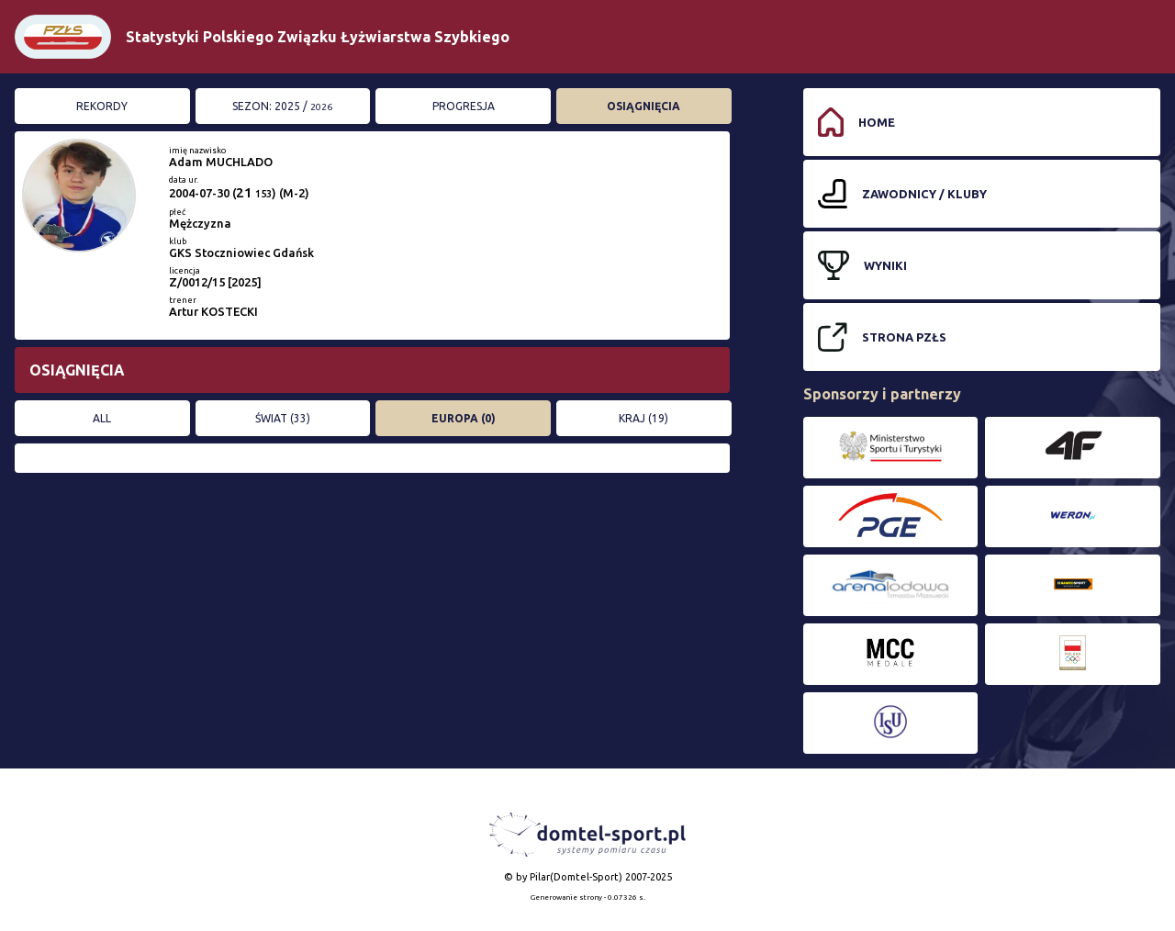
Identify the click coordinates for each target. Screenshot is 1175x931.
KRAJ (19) (643, 418)
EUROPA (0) (463, 418)
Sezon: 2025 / (282, 106)
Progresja (463, 106)
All (102, 418)
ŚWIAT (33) (282, 418)
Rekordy (102, 106)
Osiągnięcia (643, 106)
